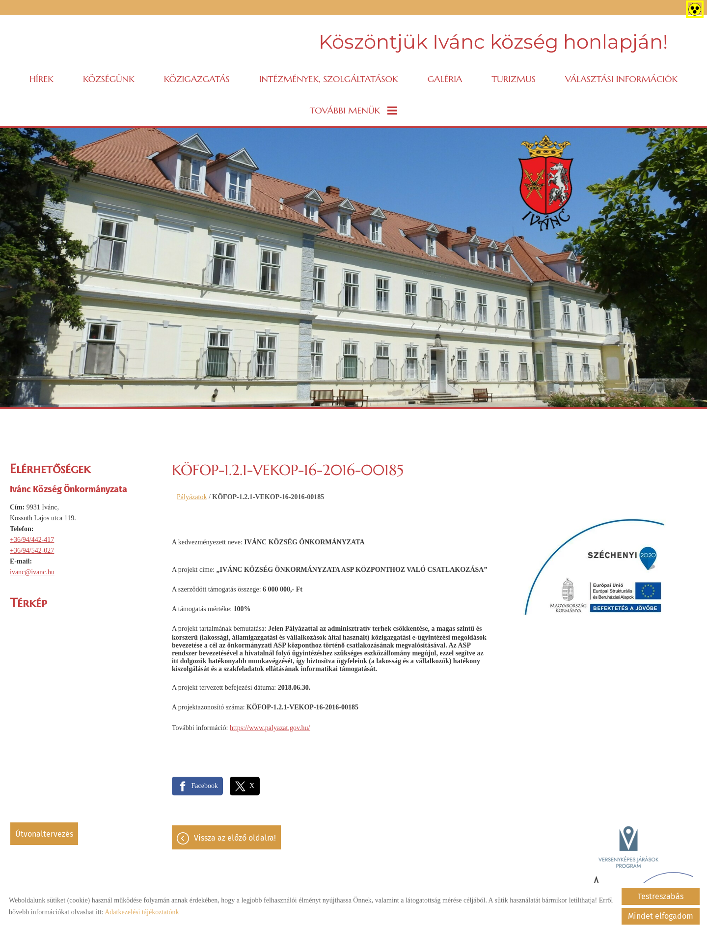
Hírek (41, 79)
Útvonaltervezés (44, 834)
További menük (353, 110)
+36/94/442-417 (32, 539)
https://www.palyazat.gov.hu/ (270, 728)
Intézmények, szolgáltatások (328, 79)
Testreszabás (660, 896)
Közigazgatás (197, 79)
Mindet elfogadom (660, 916)
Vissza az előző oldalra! (235, 838)
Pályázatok (192, 497)
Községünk (109, 79)
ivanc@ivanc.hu (32, 572)
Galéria (445, 79)
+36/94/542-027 (32, 550)
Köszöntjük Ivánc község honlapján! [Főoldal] (493, 41)
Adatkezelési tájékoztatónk (142, 912)
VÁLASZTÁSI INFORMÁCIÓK (621, 79)
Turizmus (513, 79)
